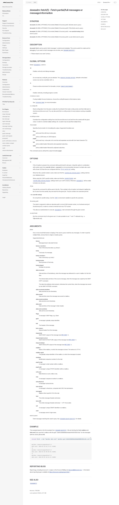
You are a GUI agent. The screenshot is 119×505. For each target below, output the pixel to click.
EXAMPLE (103, 24)
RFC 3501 (64, 335)
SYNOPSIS (103, 12)
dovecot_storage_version (67, 77)
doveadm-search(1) (69, 50)
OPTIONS (103, 19)
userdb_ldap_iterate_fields (41, 180)
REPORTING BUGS (105, 26)
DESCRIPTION (104, 14)
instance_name (40, 102)
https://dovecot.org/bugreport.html (59, 472)
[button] (11, 11)
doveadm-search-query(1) (67, 418)
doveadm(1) (37, 65)
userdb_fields (69, 178)
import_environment (66, 86)
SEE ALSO (103, 29)
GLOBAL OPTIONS (105, 17)
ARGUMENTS (104, 21)
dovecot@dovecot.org (75, 470)
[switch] (115, 2)
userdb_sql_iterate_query (72, 173)
